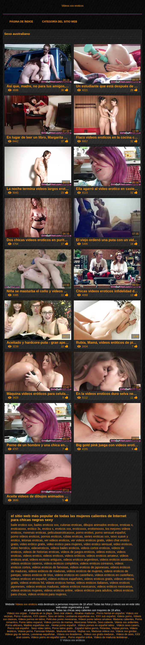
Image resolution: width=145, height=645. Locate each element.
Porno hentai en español (110, 613)
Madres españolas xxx (37, 625)
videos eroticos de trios (37, 575)
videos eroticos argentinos (80, 559)
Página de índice (21, 21)
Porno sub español (18, 628)
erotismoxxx (96, 528)
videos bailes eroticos (64, 548)
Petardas (105, 628)
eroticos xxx (63, 528)
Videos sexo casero (127, 625)
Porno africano (14, 625)
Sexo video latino (40, 628)
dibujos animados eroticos (100, 525)
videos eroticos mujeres (26, 590)
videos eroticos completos (61, 563)
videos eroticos (53, 555)
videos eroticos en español (28, 579)
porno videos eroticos (25, 536)
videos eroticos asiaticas (116, 559)
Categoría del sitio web (59, 21)
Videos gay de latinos (17, 634)
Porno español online (80, 637)
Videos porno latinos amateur (94, 619)
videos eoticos (105, 552)
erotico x (47, 528)
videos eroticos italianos (92, 582)
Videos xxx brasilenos (69, 634)
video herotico (20, 548)
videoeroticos (40, 548)
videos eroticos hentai (60, 582)
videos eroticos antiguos (46, 559)
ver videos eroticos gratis (87, 540)
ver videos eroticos (56, 540)
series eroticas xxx (96, 536)
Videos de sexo (124, 634)
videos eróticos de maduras (46, 571)
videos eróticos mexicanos (114, 586)
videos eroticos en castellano (74, 575)
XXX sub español (105, 616)
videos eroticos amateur (102, 555)
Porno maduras (22, 616)
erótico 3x (34, 528)
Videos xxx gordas (126, 631)
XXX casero (39, 616)
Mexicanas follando (85, 622)
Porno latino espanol (30, 622)
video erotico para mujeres (64, 544)
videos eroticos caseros (26, 563)
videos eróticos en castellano (114, 575)
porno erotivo (84, 532)
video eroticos (122, 544)
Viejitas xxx (83, 631)
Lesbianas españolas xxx (80, 616)
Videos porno (124, 616)
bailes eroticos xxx (46, 525)
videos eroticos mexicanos (77, 586)
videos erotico (32, 555)
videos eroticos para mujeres (47, 594)
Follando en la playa (40, 613)
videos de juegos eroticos (78, 552)
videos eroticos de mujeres (84, 571)
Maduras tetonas (66, 631)
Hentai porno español (63, 625)
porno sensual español (110, 532)
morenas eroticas (34, 532)
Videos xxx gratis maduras (99, 634)
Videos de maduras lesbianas (111, 637)
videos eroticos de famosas (50, 567)
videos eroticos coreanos (96, 563)
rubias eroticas (73, 536)
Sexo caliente (105, 622)
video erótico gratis (32, 544)
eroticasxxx (18, 528)
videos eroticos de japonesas (89, 567)
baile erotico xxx (21, 525)
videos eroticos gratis (98, 579)
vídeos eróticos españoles (65, 579)
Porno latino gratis (62, 628)
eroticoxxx (79, 528)
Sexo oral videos (63, 613)
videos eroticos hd (32, 582)
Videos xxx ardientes (126, 622)
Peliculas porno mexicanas (61, 619)
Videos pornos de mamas (58, 622)
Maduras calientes (123, 619)
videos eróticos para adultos (93, 590)
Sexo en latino (56, 616)
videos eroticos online (58, 590)
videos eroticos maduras (42, 586)
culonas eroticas (71, 525)
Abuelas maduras (84, 613)
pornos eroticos (51, 536)
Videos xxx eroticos (72, 5)
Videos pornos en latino (31, 619)
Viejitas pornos (119, 628)
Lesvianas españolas (43, 634)
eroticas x (126, 525)
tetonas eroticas (32, 540)
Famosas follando (44, 631)
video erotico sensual (98, 544)
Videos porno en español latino (49, 637)
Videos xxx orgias (17, 613)
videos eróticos (75, 555)
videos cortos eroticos (95, 548)
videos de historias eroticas (41, 552)
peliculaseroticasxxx (61, 532)
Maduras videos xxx (103, 631)
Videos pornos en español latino (96, 625)
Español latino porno (86, 628)
